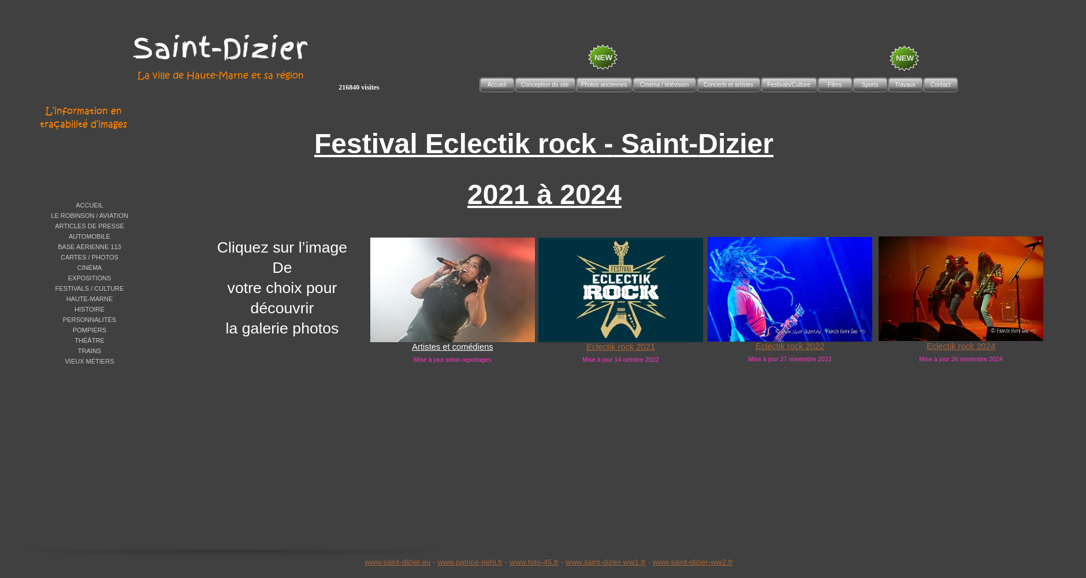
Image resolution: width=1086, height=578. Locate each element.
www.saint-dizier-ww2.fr (693, 562)
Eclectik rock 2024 (961, 346)
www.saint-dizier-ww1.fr (606, 562)
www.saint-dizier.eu (397, 562)
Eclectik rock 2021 (620, 346)
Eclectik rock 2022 (790, 346)
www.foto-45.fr (534, 562)
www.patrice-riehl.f (468, 562)
